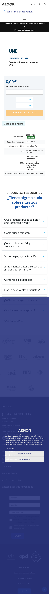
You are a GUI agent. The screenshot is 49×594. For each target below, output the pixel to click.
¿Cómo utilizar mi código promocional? (17, 244)
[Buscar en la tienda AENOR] (24, 11)
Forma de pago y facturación (20, 256)
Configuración (11, 448)
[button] (33, 4)
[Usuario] (39, 4)
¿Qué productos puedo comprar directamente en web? (22, 221)
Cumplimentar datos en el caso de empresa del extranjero (23, 268)
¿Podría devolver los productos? (22, 289)
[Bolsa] (45, 4)
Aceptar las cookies (24, 453)
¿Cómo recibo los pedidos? (19, 279)
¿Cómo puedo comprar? (17, 232)
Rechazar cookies (24, 459)
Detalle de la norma (13, 123)
